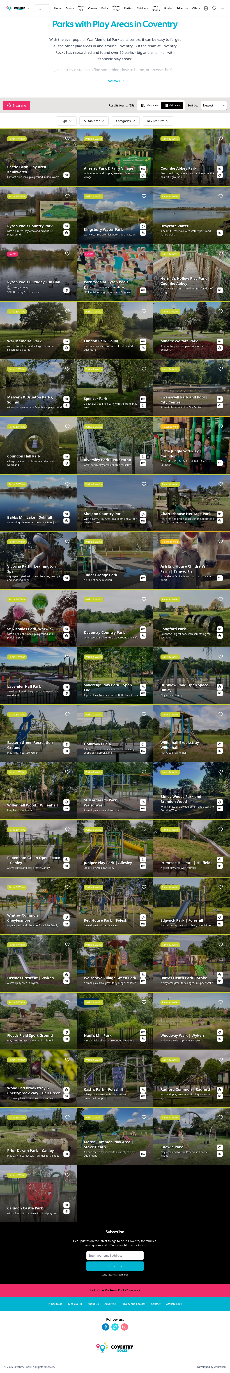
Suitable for (94, 121)
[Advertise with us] (222, 8)
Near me (16, 105)
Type (66, 121)
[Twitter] (115, 1327)
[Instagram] (124, 1327)
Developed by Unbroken (211, 1367)
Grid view (172, 105)
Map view (149, 105)
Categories (125, 121)
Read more (115, 81)
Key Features (158, 121)
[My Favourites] (214, 8)
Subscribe (115, 1266)
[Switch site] (29, 8)
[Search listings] (42, 8)
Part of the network (114, 1290)
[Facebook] (105, 1327)
